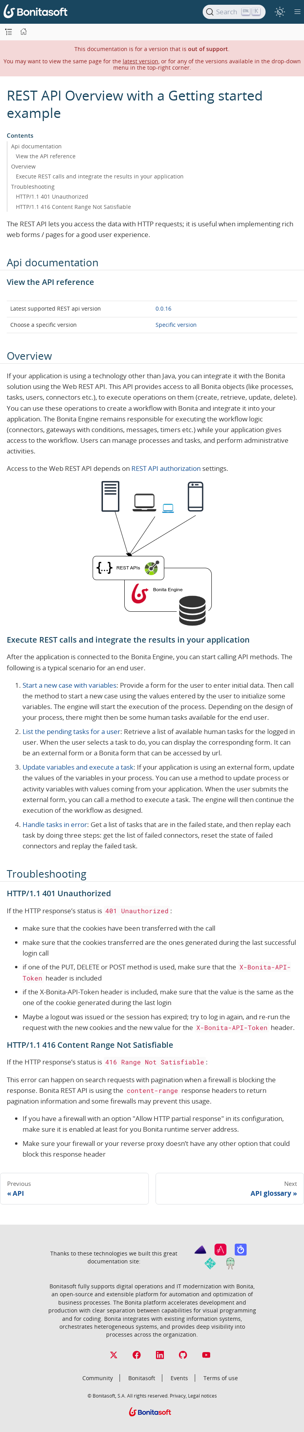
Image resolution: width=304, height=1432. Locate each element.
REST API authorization (166, 468)
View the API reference (46, 156)
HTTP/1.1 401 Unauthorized (52, 196)
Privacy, (178, 1395)
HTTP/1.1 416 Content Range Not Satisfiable (73, 207)
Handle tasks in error (55, 824)
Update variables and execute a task (78, 767)
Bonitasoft (141, 1378)
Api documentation (36, 146)
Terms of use (220, 1378)
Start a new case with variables (69, 685)
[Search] (234, 12)
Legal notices (202, 1395)
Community (97, 1378)
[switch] (279, 11)
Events (179, 1378)
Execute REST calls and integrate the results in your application (100, 176)
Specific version (176, 324)
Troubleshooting (33, 186)
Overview (23, 166)
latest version (140, 61)
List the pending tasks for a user (71, 731)
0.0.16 (163, 308)
